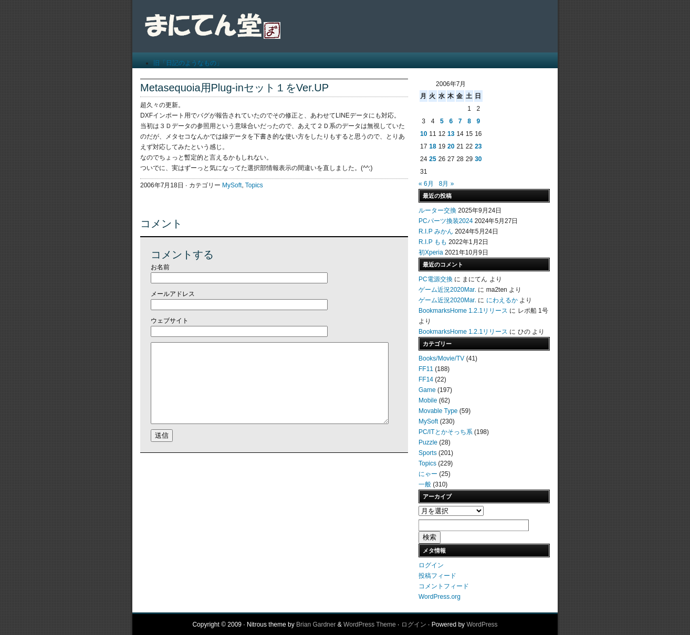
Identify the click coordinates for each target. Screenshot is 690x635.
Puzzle (428, 442)
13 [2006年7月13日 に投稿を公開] (450, 133)
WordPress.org (440, 596)
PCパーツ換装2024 (446, 221)
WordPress (481, 624)
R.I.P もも (433, 242)
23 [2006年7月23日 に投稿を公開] (478, 146)
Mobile (428, 400)
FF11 (426, 369)
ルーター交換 (437, 210)
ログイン (431, 565)
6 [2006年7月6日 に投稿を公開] (451, 121)
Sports (428, 453)
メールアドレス (173, 294)
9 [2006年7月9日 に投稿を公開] (478, 121)
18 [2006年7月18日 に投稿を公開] (432, 146)
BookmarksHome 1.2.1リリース (463, 310)
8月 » (446, 183)
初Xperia (431, 252)
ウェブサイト (170, 320)
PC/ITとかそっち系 (446, 432)
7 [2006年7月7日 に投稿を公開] (460, 121)
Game (427, 390)
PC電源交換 (436, 279)
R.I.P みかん (436, 231)
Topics (254, 185)
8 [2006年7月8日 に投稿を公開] (469, 121)
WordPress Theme (369, 624)
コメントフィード (444, 586)
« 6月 (426, 183)
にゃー (428, 474)
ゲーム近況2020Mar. (447, 289)
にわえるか (502, 300)
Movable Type (438, 411)
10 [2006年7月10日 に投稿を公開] (423, 133)
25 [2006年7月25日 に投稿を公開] (432, 159)
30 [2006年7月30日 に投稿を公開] (478, 159)
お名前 (160, 267)
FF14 (426, 379)
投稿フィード (437, 575)
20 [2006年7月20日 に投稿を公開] (450, 146)
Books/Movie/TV (441, 358)
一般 (425, 484)
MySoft (232, 185)
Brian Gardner (316, 624)
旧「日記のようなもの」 (188, 63)
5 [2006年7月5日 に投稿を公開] (442, 121)
